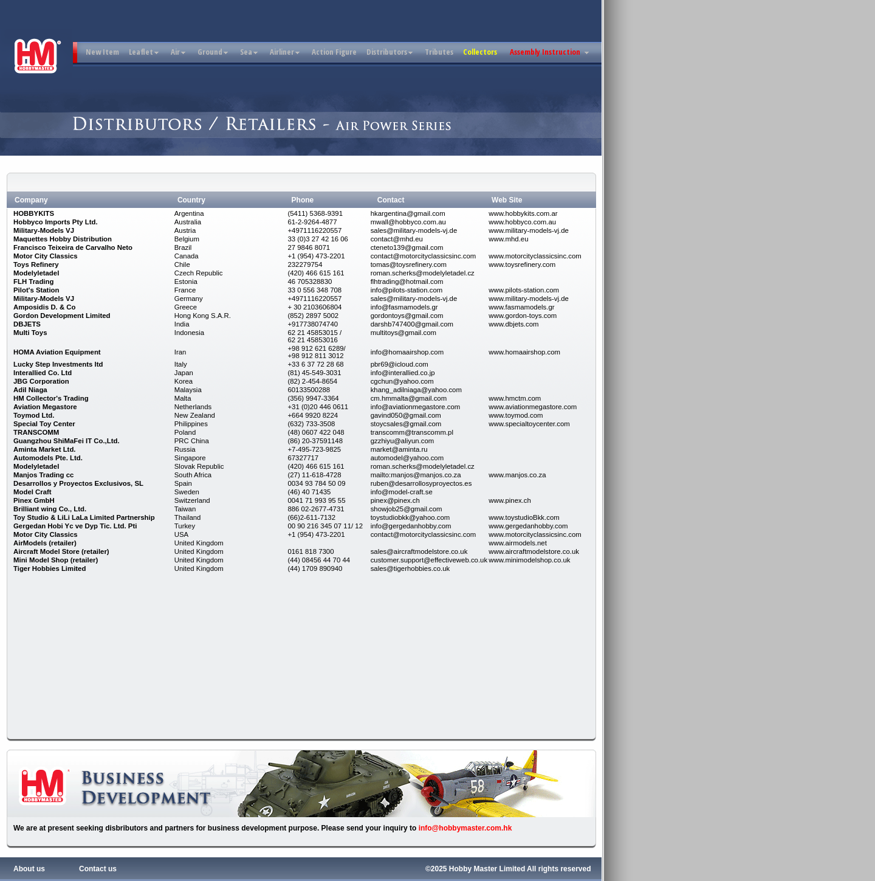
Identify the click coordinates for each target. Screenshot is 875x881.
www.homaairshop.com (524, 352)
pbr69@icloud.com (399, 364)
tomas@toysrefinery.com (409, 264)
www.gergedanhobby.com (528, 526)
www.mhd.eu (508, 239)
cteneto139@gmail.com (407, 247)
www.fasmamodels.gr (521, 307)
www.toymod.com (516, 415)
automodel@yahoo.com (407, 457)
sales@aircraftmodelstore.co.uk (419, 551)
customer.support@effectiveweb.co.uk (429, 560)
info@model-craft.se (402, 492)
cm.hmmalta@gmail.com (409, 398)
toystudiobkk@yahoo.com (410, 517)
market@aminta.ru (399, 449)
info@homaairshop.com (407, 352)
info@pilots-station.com (407, 290)
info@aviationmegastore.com (416, 406)
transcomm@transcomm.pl (412, 432)
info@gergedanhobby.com (411, 526)
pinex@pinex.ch (395, 500)
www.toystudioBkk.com (524, 517)
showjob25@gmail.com (406, 509)
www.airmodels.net (518, 543)
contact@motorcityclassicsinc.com (423, 256)
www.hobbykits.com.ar (523, 213)
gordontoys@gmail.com (407, 315)
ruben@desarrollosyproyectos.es (421, 483)
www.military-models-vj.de (529, 230)
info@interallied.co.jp (403, 372)
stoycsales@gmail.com (406, 423)
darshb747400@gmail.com (412, 324)
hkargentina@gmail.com (408, 213)
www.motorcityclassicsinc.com (535, 256)
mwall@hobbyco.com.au (408, 222)
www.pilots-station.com (524, 290)
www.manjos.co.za (517, 475)
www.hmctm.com (515, 398)
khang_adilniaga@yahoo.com (416, 389)
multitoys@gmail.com (403, 332)
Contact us (98, 869)
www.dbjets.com (513, 324)
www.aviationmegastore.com (533, 406)
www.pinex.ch (510, 500)
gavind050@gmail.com (406, 415)
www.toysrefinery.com (522, 264)
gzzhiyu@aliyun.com (402, 440)
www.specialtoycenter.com (529, 423)
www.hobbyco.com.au (522, 222)
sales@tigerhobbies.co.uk (410, 568)
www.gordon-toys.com (523, 315)
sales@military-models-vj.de (414, 230)
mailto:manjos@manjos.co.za (416, 475)
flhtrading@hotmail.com (407, 281)
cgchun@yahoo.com (402, 381)
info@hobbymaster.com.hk (465, 828)
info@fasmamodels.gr (404, 307)
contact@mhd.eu (397, 239)
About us (29, 869)
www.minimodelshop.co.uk (529, 560)
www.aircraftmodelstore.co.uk (534, 551)
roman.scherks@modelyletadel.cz (423, 273)
